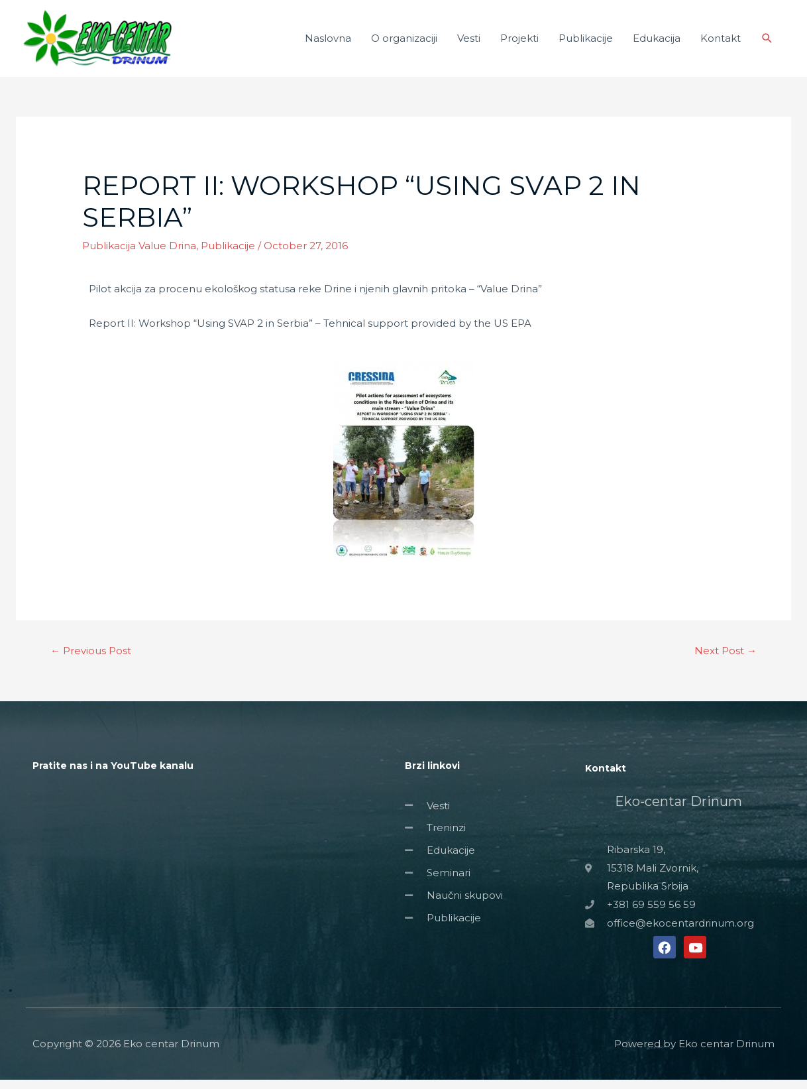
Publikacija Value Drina (139, 255)
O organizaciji (404, 42)
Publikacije (586, 42)
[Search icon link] (767, 43)
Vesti (468, 42)
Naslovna (328, 42)
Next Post (725, 660)
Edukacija (656, 42)
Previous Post (90, 660)
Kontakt (720, 42)
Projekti (519, 42)
